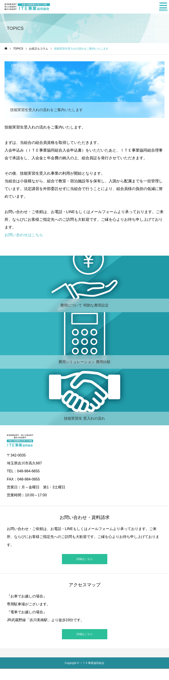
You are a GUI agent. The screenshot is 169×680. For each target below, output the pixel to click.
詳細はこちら (84, 559)
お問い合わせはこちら (24, 235)
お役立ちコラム (20, 65)
